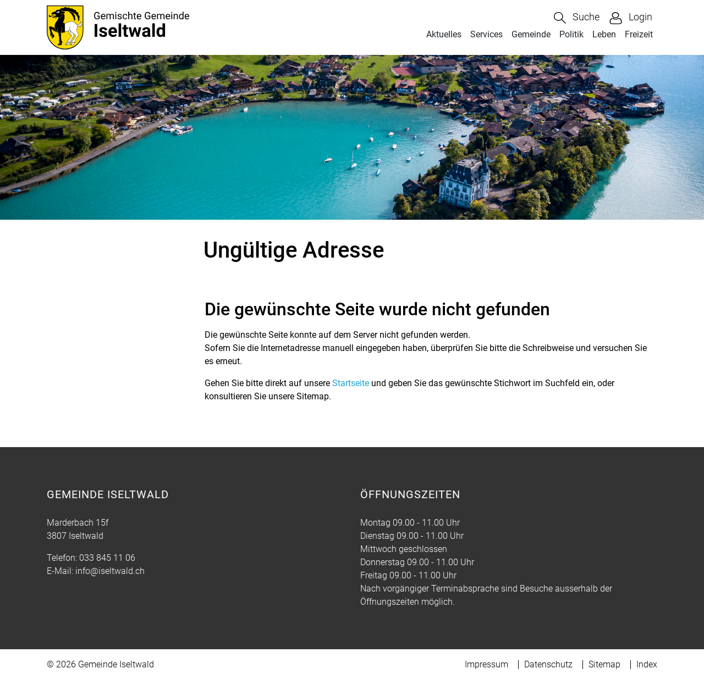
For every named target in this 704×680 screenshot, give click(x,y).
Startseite (350, 383)
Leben (604, 34)
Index (646, 664)
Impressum (486, 664)
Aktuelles (443, 34)
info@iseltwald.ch (110, 571)
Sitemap (604, 664)
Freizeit (639, 34)
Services (486, 34)
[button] (576, 18)
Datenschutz (548, 664)
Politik (571, 34)
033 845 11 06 (107, 558)
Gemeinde (531, 34)
